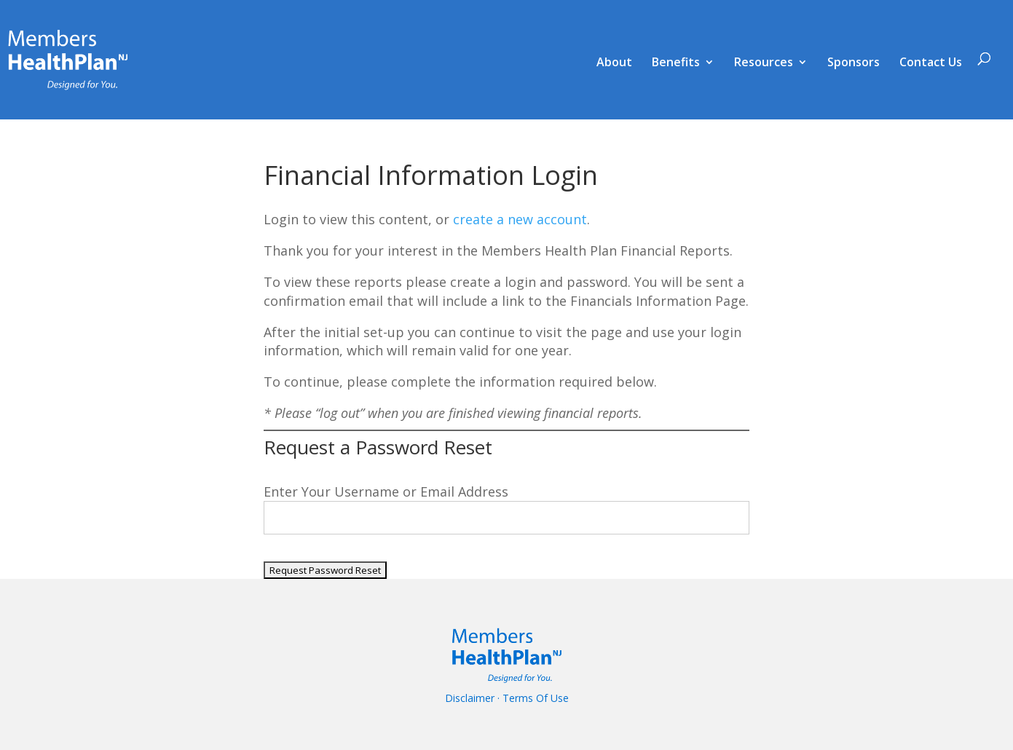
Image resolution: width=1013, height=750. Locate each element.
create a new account (520, 219)
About (614, 63)
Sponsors (853, 63)
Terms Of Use (535, 698)
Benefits (676, 63)
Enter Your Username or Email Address (386, 491)
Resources (763, 63)
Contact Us (930, 63)
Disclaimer (469, 698)
